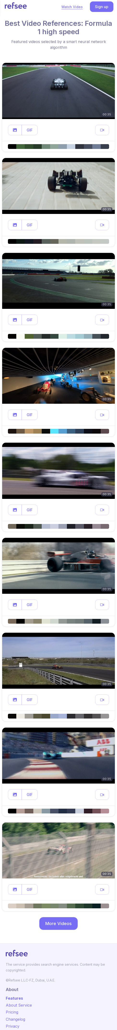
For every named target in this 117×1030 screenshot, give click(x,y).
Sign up (101, 6)
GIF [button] (30, 130)
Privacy (12, 1026)
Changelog (15, 1019)
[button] (15, 130)
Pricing (12, 1012)
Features (14, 998)
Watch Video (72, 7)
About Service (19, 1005)
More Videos (58, 923)
